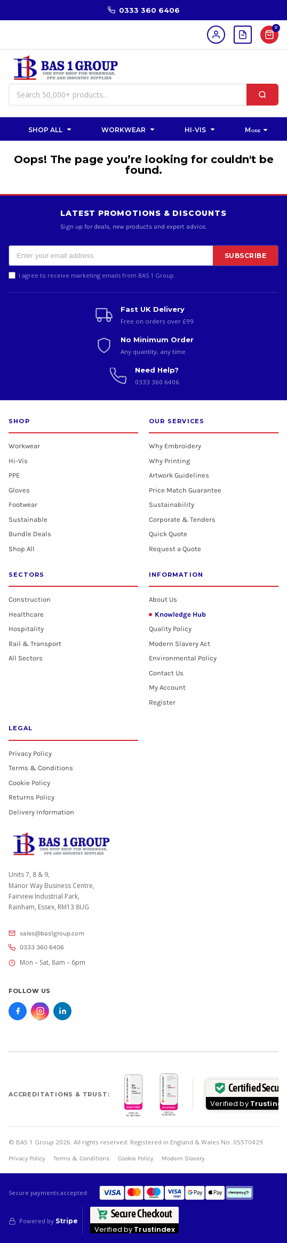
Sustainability (171, 505)
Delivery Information (41, 812)
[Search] (262, 95)
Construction (30, 599)
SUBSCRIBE (246, 256)
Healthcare (26, 614)
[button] (50, 129)
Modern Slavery (183, 1158)
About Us (163, 599)
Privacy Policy (30, 753)
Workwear (24, 446)
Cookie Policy (29, 783)
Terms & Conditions (41, 768)
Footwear (23, 505)
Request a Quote (175, 549)
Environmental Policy (183, 658)
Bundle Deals (30, 534)
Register (162, 702)
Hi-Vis (18, 461)
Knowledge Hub (180, 614)
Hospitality (26, 629)
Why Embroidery (175, 446)
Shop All (22, 549)
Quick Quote (168, 534)
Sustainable (28, 519)
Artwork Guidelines (179, 475)
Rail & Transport (35, 644)
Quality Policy (170, 629)
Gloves (19, 490)
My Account (167, 687)
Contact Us (166, 673)
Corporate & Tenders (182, 519)
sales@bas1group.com (46, 933)
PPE (14, 475)
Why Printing (169, 461)
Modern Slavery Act (179, 644)
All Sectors (26, 658)
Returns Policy (31, 797)
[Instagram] (40, 1011)
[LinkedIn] (62, 1011)
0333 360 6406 (144, 10)
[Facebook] (18, 1011)
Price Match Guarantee (185, 490)
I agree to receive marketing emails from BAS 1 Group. (97, 275)
